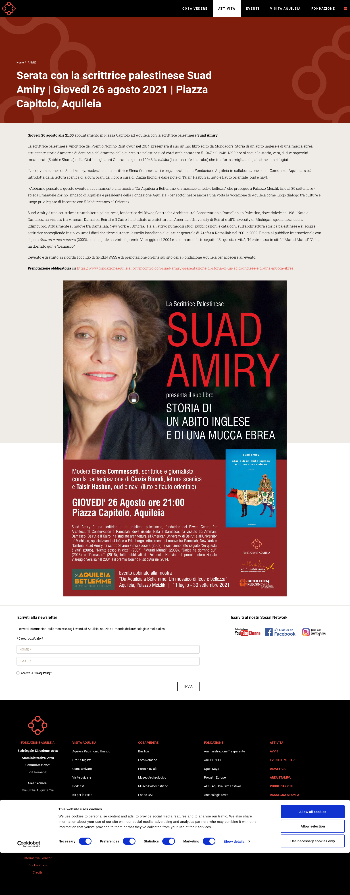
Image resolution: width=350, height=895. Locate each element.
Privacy (38, 836)
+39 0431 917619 (40, 822)
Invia (188, 686)
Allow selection (312, 868)
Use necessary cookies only (312, 883)
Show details (234, 883)
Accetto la (34, 673)
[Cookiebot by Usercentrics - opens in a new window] (28, 886)
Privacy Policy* (43, 673)
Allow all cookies (312, 854)
